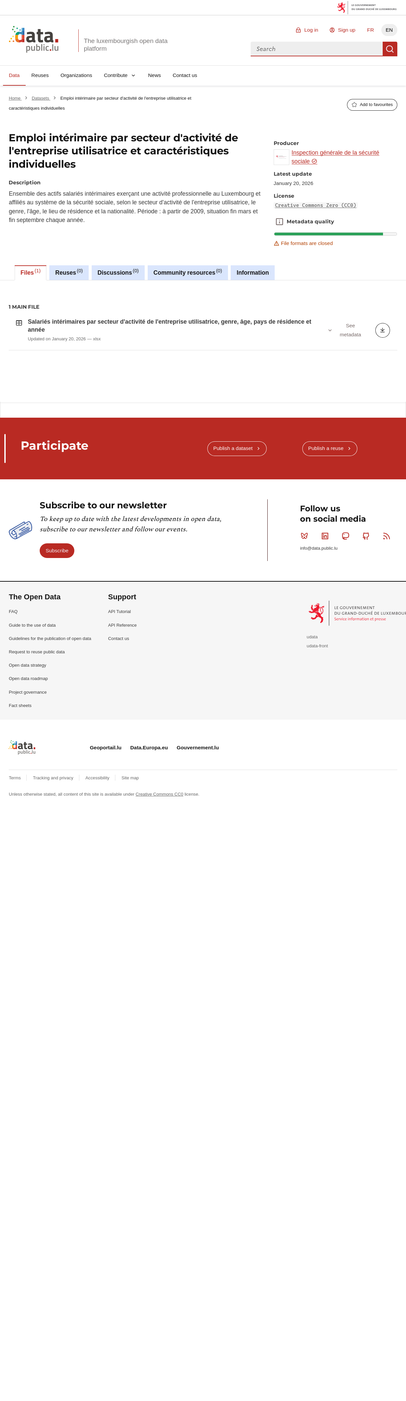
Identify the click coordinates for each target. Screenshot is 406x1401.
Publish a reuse (325, 521)
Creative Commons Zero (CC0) (315, 205)
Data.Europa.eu (149, 820)
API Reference (122, 697)
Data (14, 75)
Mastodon (347, 608)
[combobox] (317, 49)
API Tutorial (119, 684)
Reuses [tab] (69, 272)
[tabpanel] (203, 341)
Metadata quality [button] (279, 221)
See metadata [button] (350, 330)
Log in (311, 30)
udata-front (317, 718)
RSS (388, 608)
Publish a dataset (233, 521)
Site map (130, 850)
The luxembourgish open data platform (125, 44)
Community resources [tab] (187, 272)
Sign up (346, 30)
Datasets (41, 98)
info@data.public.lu (318, 620)
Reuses (40, 75)
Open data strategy (27, 738)
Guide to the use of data (32, 697)
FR (370, 30)
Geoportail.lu (105, 820)
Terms (15, 850)
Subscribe (57, 623)
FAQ (13, 684)
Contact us (185, 75)
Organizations (76, 75)
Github (367, 608)
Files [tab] (31, 272)
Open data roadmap (28, 751)
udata (312, 709)
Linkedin (326, 608)
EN (389, 30)
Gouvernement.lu (198, 820)
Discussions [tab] (118, 272)
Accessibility (97, 850)
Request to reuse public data (37, 724)
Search (390, 49)
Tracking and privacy (54, 850)
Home (15, 98)
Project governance (28, 764)
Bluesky (306, 608)
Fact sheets (20, 778)
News (154, 75)
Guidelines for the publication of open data (50, 711)
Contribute (116, 75)
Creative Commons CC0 (159, 867)
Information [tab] (253, 272)
